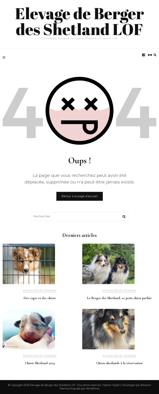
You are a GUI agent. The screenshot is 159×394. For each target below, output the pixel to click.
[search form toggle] (155, 55)
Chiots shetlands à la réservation (119, 363)
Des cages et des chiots (40, 298)
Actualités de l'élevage (39, 290)
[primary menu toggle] (5, 57)
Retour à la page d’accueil (80, 196)
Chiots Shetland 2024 (40, 363)
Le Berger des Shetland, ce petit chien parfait (119, 298)
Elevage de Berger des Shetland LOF (79, 21)
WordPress (92, 388)
